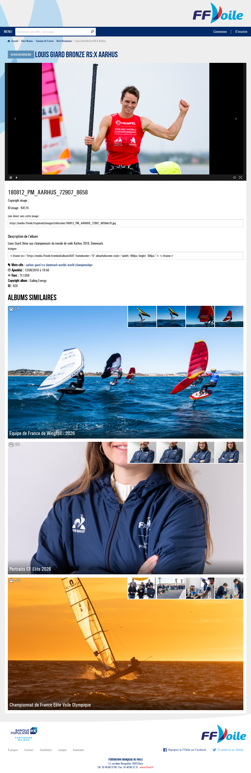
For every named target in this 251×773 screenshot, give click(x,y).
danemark (52, 265)
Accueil (13, 41)
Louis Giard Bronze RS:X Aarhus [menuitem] (90, 41)
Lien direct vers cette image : (125, 220)
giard (37, 265)
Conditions (46, 750)
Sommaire (78, 750)
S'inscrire (241, 31)
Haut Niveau (27, 41)
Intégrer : (125, 253)
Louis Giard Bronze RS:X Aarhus (76, 56)
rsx (43, 265)
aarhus (30, 265)
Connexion (220, 31)
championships (84, 265)
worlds (62, 265)
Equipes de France (44, 41)
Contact (28, 750)
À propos (13, 750)
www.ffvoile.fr (147, 767)
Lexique (62, 750)
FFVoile (218, 12)
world (70, 265)
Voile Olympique (64, 41)
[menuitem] (14, 41)
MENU (8, 31)
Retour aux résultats (21, 54)
